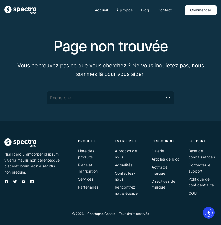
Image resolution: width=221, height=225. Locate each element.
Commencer (200, 10)
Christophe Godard (101, 214)
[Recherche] (167, 97)
